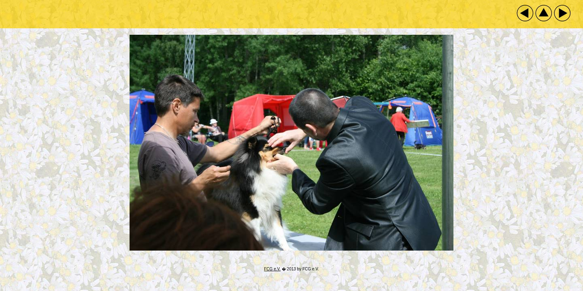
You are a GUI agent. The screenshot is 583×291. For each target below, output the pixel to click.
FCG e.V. (272, 269)
